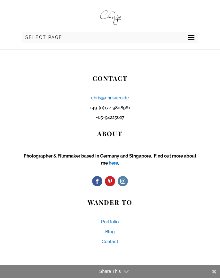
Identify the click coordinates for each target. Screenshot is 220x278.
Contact (110, 241)
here (113, 163)
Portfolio (110, 221)
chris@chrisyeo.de (110, 97)
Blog (110, 231)
